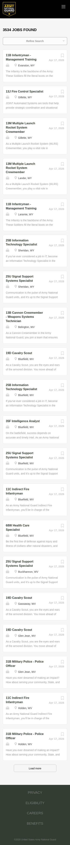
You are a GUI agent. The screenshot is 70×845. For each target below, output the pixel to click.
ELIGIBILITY (35, 803)
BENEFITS (35, 823)
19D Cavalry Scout (19, 353)
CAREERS (35, 813)
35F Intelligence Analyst (23, 421)
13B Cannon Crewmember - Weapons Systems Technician (24, 317)
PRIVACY (35, 792)
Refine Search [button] (35, 41)
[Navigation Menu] (63, 6)
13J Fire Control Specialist (24, 91)
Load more (35, 768)
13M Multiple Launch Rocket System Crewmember (20, 127)
